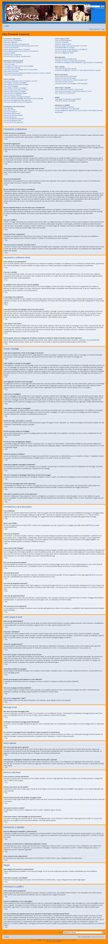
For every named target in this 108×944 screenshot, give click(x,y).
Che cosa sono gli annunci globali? (13, 115)
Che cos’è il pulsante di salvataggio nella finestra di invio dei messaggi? (23, 98)
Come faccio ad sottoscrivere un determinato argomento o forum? (73, 91)
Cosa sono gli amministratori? (63, 40)
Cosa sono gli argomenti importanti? (13, 118)
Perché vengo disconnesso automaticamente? (16, 44)
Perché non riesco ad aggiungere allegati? (15, 93)
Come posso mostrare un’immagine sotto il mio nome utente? (20, 69)
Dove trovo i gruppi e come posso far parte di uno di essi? (71, 46)
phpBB (39, 940)
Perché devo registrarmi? (10, 42)
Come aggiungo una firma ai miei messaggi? (15, 84)
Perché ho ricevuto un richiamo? (12, 95)
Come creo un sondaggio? (10, 86)
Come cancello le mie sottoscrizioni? (65, 93)
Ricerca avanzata (100, 8)
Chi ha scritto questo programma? (64, 107)
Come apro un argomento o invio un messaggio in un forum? (20, 81)
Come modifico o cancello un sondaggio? (15, 88)
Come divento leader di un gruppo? (65, 47)
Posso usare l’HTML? (9, 110)
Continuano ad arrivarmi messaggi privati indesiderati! (70, 60)
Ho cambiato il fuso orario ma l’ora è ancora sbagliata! (18, 66)
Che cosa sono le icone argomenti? (13, 122)
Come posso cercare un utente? (64, 81)
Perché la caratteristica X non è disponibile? (67, 108)
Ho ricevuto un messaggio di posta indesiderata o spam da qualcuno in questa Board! (79, 62)
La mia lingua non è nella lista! (11, 67)
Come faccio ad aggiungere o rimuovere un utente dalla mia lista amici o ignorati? (78, 70)
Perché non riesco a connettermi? (12, 40)
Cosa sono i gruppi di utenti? (63, 44)
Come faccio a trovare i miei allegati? (65, 101)
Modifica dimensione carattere (103, 25)
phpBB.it (59, 941)
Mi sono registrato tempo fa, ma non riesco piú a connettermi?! (20, 51)
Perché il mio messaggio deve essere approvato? (17, 100)
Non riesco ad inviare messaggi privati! (66, 59)
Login (103, 29)
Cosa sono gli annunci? (10, 117)
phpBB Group (52, 893)
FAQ (91, 29)
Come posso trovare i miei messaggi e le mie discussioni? (71, 83)
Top (6, 139)
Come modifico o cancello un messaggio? (15, 82)
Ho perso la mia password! (10, 47)
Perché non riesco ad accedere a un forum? (15, 89)
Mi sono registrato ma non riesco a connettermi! (16, 49)
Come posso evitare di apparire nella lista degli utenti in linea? (20, 46)
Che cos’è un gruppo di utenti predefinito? (66, 51)
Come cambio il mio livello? (11, 71)
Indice (7, 26)
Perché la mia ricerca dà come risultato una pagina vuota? (71, 80)
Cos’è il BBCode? (8, 108)
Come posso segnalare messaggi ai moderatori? (17, 96)
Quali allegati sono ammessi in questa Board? (68, 99)
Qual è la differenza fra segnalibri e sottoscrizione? (69, 89)
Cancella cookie (86, 937)
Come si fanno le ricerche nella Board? (66, 76)
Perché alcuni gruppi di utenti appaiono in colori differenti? (71, 49)
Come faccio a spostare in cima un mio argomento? (17, 102)
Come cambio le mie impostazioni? (13, 62)
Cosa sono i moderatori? (62, 42)
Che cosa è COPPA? (9, 53)
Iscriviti (97, 29)
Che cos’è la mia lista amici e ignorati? (66, 68)
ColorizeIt (74, 940)
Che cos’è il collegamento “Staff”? (64, 53)
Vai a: (60, 932)
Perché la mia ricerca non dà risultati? (65, 78)
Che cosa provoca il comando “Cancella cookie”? (17, 56)
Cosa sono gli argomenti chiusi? (12, 120)
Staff (79, 937)
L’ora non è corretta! (9, 64)
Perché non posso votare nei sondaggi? (14, 91)
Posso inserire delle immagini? (12, 113)
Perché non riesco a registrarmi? (12, 54)
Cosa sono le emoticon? (10, 111)
